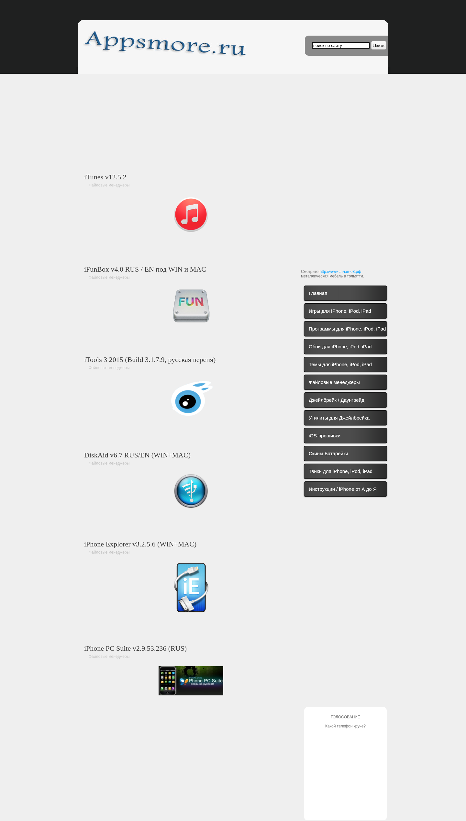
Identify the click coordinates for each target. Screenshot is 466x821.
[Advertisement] (191, 116)
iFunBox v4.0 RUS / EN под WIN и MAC (145, 269)
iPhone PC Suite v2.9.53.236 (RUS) (135, 648)
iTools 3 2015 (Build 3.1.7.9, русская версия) (150, 359)
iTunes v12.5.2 (105, 177)
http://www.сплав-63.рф (340, 271)
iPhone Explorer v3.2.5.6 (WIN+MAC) (140, 544)
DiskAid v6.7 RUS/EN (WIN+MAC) (137, 455)
